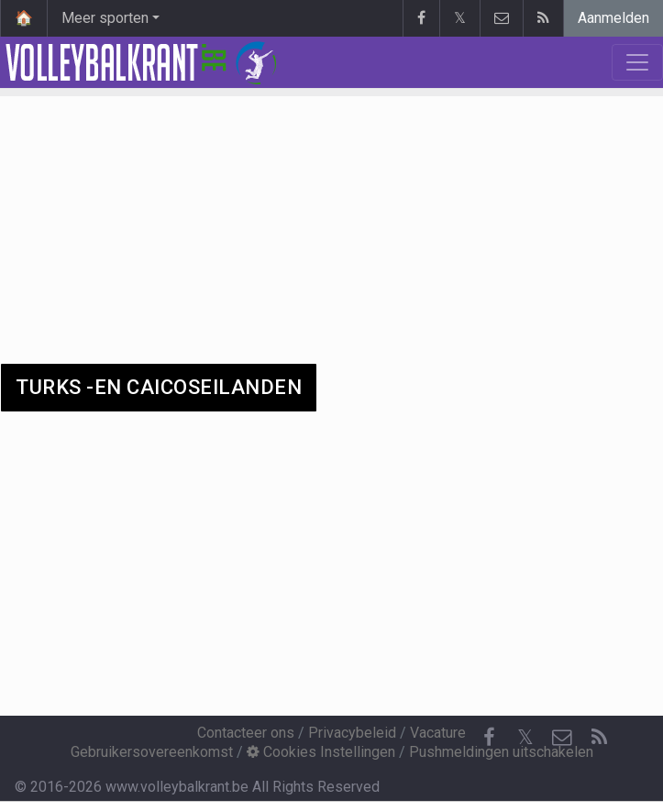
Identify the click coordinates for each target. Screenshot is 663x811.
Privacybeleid (352, 732)
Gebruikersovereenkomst (152, 752)
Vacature (438, 732)
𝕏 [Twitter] (525, 737)
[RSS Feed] (598, 737)
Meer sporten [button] (105, 18)
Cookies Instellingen (321, 752)
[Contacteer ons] (562, 737)
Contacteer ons (245, 732)
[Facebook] (488, 737)
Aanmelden (613, 18)
